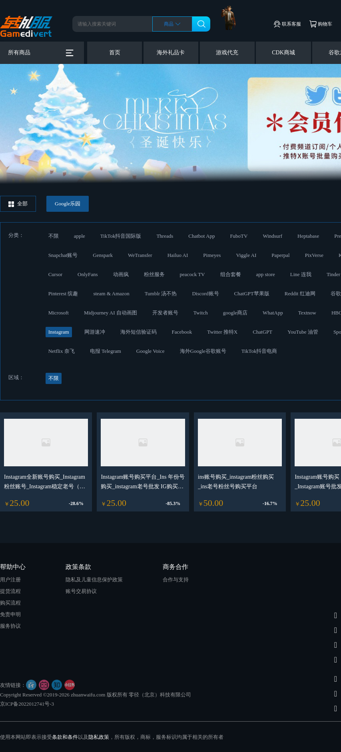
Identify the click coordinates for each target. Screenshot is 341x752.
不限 (53, 236)
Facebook (182, 332)
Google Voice (150, 351)
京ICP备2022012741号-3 (27, 704)
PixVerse (314, 255)
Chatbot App (201, 236)
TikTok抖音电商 (259, 351)
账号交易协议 (81, 591)
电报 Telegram (105, 351)
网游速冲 (94, 332)
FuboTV (238, 236)
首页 (114, 53)
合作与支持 (176, 580)
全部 (18, 204)
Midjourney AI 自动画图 (110, 313)
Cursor (55, 274)
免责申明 (10, 614)
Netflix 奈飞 (61, 351)
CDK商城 (283, 53)
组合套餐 (230, 274)
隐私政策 (98, 737)
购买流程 (10, 603)
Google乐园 (67, 204)
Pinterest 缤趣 (63, 293)
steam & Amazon (111, 293)
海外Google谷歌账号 (203, 351)
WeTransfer (140, 255)
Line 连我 (300, 274)
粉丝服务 (154, 274)
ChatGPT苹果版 (251, 293)
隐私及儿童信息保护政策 (94, 580)
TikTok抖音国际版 (121, 236)
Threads (164, 236)
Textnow (307, 313)
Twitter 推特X (222, 332)
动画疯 (121, 274)
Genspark (103, 255)
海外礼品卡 (171, 53)
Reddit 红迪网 (300, 293)
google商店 (235, 313)
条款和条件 (65, 737)
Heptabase (308, 236)
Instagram (58, 332)
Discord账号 (205, 293)
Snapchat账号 (63, 255)
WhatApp (273, 313)
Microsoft (58, 313)
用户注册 (10, 580)
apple (79, 236)
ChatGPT (262, 332)
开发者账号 (165, 313)
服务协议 (10, 626)
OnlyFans (88, 274)
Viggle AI (246, 255)
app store (265, 274)
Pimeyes (212, 255)
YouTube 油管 (302, 332)
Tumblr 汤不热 (161, 293)
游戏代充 (227, 53)
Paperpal (280, 255)
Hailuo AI (178, 255)
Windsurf (272, 236)
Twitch (200, 313)
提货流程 (10, 591)
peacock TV (192, 274)
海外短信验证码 (138, 332)
